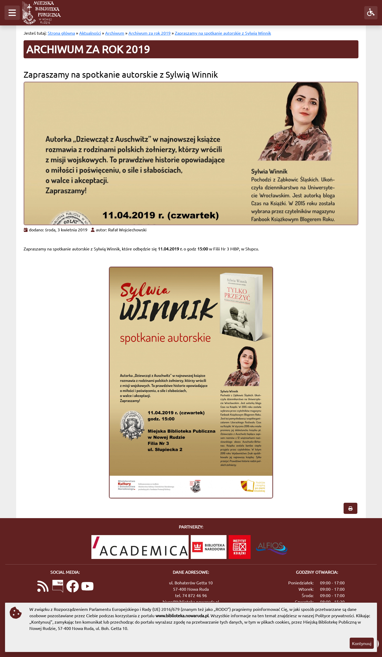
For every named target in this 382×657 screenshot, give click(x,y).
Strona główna (61, 33)
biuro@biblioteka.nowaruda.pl (191, 601)
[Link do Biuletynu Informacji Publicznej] (57, 586)
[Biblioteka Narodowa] (208, 547)
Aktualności (90, 33)
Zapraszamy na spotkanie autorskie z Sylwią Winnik (223, 33)
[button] (12, 13)
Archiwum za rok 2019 (149, 33)
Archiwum (114, 33)
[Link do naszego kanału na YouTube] (87, 586)
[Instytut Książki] (240, 547)
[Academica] (140, 547)
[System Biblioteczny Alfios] (272, 547)
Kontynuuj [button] (361, 643)
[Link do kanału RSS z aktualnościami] (42, 586)
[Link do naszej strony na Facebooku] (72, 586)
